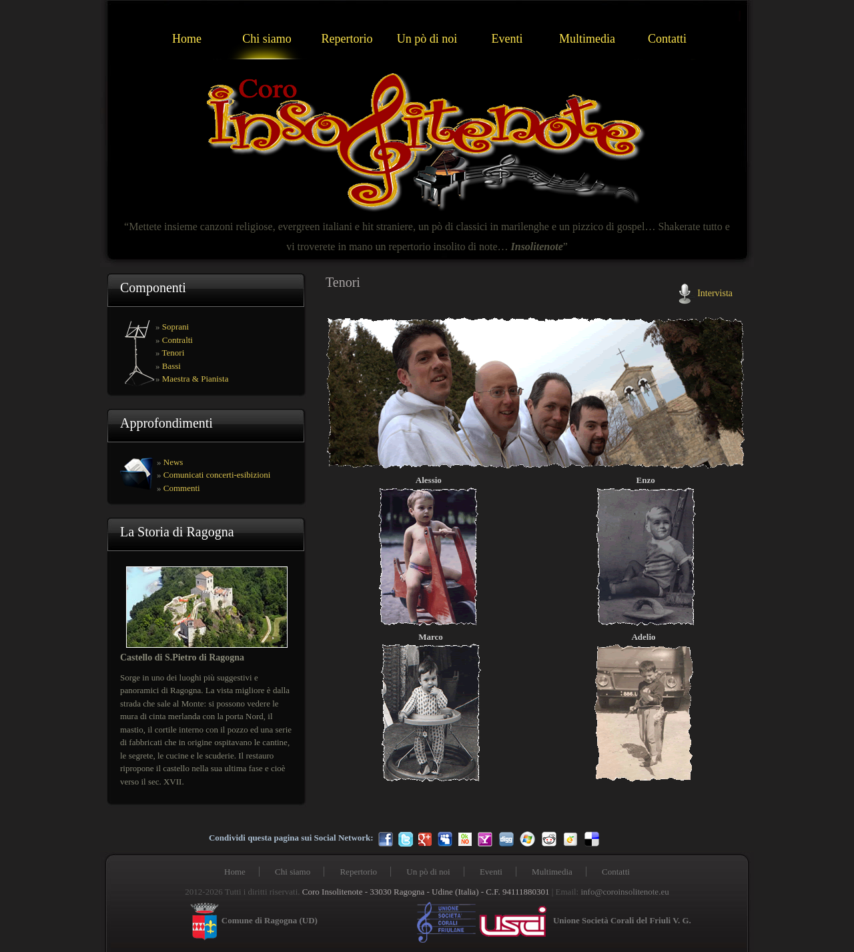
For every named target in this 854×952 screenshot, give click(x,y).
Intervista (715, 293)
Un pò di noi (427, 38)
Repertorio (347, 38)
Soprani (175, 327)
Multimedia (587, 38)
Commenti (181, 488)
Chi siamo (267, 38)
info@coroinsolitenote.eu (624, 892)
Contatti (667, 38)
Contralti (177, 340)
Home (186, 38)
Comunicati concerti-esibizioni (217, 475)
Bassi (171, 366)
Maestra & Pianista (195, 379)
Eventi (507, 38)
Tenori (173, 353)
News (173, 462)
